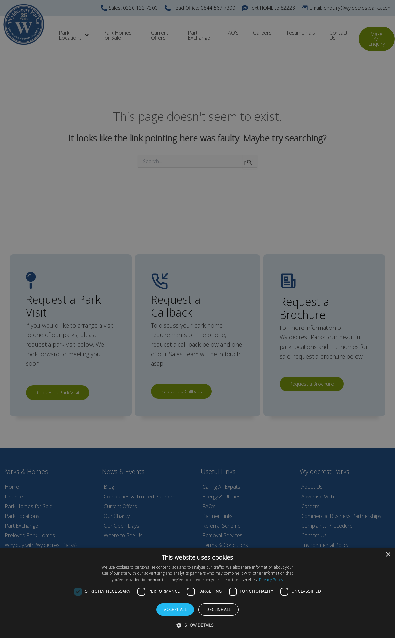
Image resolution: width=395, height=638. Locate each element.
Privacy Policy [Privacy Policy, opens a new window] (271, 579)
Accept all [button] (175, 609)
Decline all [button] (218, 609)
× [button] (387, 554)
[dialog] (197, 593)
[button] (197, 625)
